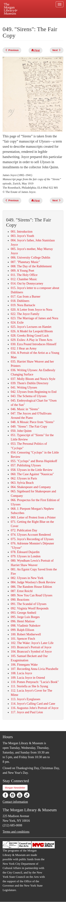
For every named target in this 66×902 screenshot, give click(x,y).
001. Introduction (21, 231)
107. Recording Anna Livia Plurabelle (34, 669)
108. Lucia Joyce (21, 673)
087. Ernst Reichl (21, 591)
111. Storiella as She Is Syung (29, 686)
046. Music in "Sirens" (25, 409)
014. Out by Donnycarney (27, 283)
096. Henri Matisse (23, 621)
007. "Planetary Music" (25, 262)
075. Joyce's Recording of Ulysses (32, 539)
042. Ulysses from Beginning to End (33, 391)
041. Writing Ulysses (24, 387)
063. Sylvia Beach (22, 482)
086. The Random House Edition (31, 586)
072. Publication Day (24, 530)
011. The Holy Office (24, 275)
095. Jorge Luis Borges (25, 617)
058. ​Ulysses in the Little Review (31, 470)
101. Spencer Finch (23, 638)
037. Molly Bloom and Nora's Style (33, 379)
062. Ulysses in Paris (24, 478)
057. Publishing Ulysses (26, 465)
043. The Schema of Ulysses (28, 396)
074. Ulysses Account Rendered (31, 534)
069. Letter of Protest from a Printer (33, 517)
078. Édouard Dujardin (25, 552)
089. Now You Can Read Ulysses (31, 595)
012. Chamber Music (24, 279)
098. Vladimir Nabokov (25, 625)
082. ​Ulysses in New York (27, 578)
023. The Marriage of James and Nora (34, 318)
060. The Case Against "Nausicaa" (32, 474)
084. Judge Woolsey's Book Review (33, 582)
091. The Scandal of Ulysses (28, 604)
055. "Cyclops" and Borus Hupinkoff (34, 461)
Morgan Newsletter (15, 787)
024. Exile (17, 322)
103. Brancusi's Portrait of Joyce (31, 647)
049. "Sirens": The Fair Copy (29, 426)
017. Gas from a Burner (25, 296)
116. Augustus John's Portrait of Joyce (35, 708)
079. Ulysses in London (25, 556)
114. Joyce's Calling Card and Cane (33, 703)
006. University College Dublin (30, 257)
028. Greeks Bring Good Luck (30, 335)
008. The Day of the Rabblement (31, 266)
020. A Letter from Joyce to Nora (31, 309)
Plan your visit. (9, 20)
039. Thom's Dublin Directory (29, 383)
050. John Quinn (21, 431)
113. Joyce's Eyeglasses (25, 699)
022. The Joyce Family (25, 314)
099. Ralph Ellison (22, 630)
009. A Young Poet (22, 270)
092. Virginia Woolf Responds (29, 608)
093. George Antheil (23, 612)
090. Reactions (20, 599)
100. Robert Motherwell (26, 634)
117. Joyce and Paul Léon (27, 712)
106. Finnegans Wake (24, 664)
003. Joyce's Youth (22, 236)
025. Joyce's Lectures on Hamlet (31, 327)
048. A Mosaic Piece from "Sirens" (33, 422)
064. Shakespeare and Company (31, 487)
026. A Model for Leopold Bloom (32, 331)
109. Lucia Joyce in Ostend (28, 677)
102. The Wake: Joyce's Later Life (32, 643)
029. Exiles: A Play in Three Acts (31, 340)
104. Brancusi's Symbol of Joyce (31, 651)
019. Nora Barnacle (23, 305)
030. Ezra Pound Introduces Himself (33, 344)
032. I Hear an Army (23, 348)
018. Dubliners (20, 301)
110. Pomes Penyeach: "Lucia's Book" (35, 682)
